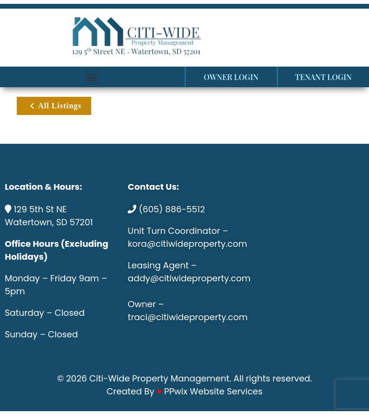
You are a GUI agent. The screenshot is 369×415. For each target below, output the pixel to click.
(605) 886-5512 (172, 209)
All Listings (54, 106)
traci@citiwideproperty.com (188, 317)
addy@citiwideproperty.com (189, 278)
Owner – (146, 304)
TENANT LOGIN (323, 77)
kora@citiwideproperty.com (187, 244)
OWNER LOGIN (231, 77)
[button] (92, 77)
